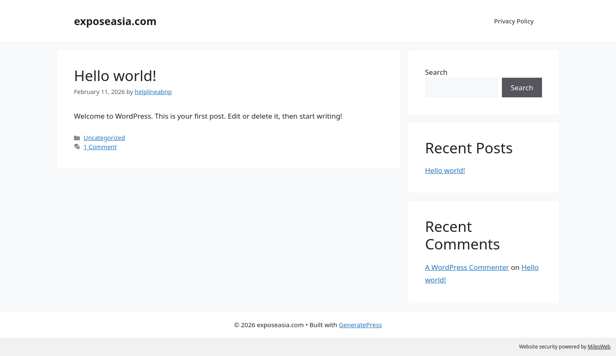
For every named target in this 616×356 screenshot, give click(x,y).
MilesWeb (599, 346)
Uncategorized (104, 138)
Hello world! (115, 75)
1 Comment (100, 147)
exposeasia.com (115, 21)
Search (436, 72)
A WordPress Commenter (467, 267)
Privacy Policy (514, 21)
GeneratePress (360, 324)
